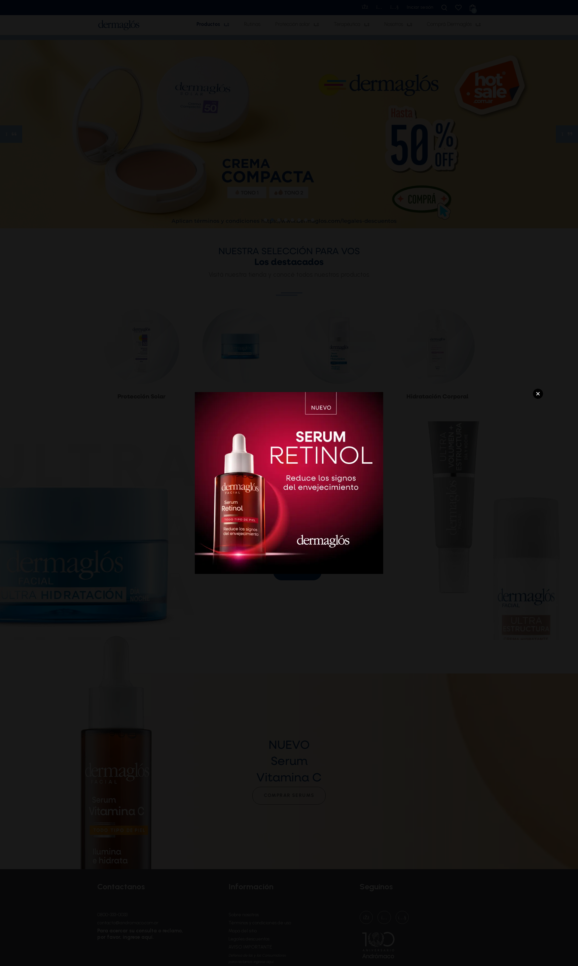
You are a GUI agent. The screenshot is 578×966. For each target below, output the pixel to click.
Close (538, 394)
